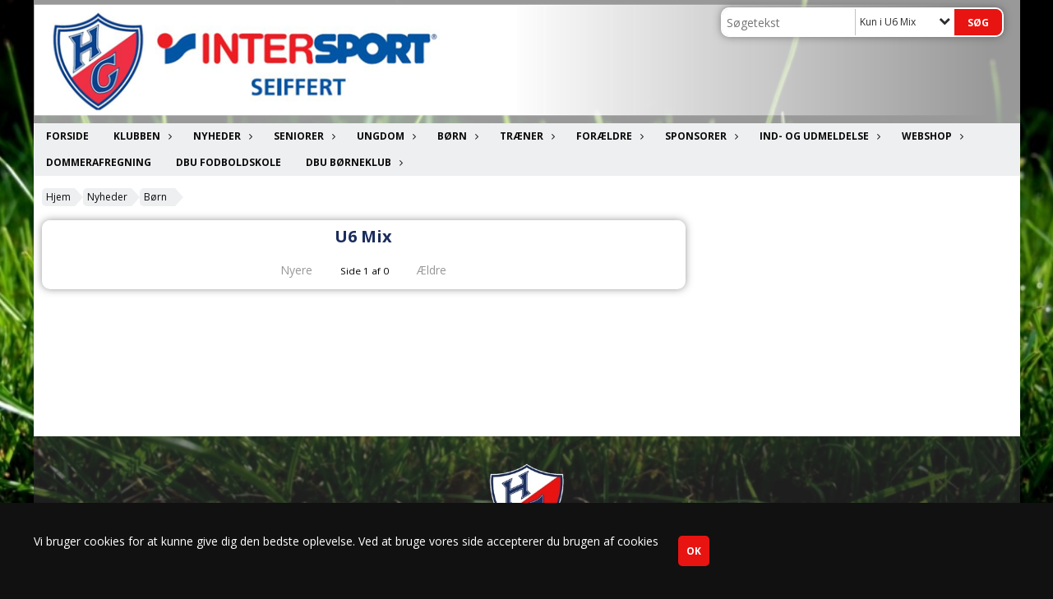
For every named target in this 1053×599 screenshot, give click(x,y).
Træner (526, 136)
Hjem (58, 197)
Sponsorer (700, 136)
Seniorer (303, 136)
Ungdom (385, 136)
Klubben (141, 136)
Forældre (608, 136)
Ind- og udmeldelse (818, 136)
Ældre (443, 270)
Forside (67, 136)
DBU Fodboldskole (228, 162)
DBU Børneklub (352, 162)
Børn (456, 136)
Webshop (931, 136)
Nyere (286, 270)
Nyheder (221, 136)
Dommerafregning (98, 162)
